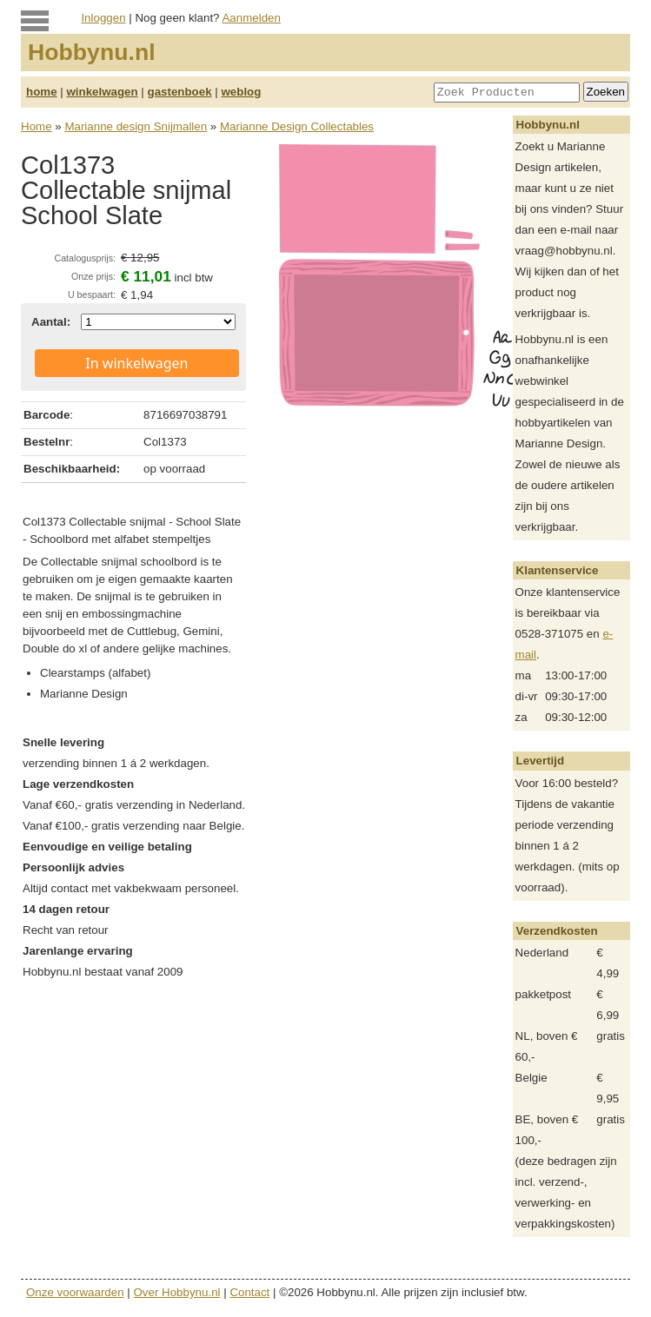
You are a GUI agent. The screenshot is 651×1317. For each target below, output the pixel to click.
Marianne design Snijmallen (135, 126)
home (41, 91)
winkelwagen (101, 91)
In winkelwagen (136, 363)
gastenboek (180, 91)
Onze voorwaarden (75, 1292)
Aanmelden (251, 17)
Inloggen (103, 17)
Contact (249, 1292)
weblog (241, 91)
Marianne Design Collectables (297, 126)
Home (36, 126)
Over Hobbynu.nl (177, 1292)
